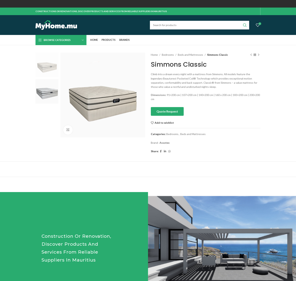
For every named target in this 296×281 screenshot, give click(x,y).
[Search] (199, 25)
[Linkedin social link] (165, 151)
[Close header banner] (291, 4)
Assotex (165, 142)
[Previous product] (251, 55)
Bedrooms (168, 54)
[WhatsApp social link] (169, 151)
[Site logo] (56, 24)
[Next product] (259, 55)
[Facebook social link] (161, 151)
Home (154, 54)
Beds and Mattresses (190, 54)
